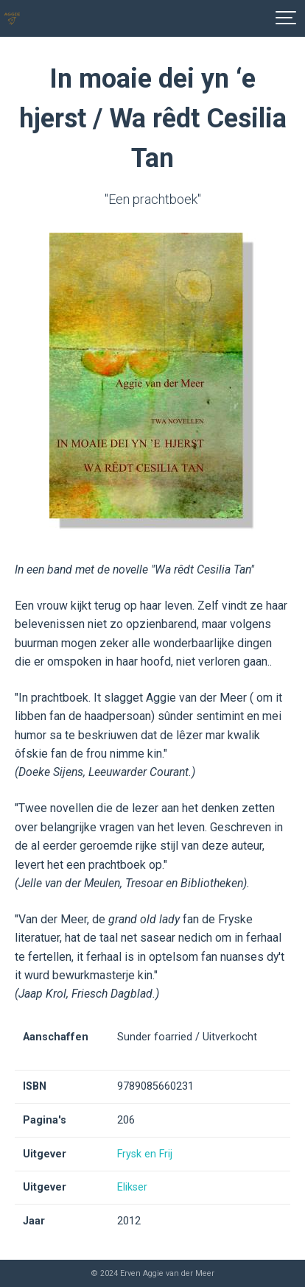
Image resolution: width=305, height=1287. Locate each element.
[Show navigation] (286, 18)
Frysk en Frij (144, 1154)
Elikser (132, 1187)
